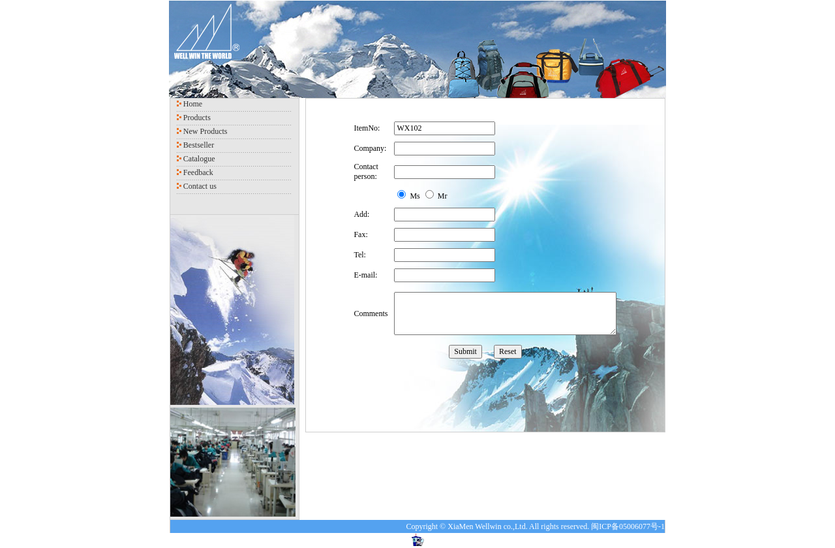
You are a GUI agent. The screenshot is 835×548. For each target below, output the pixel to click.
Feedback (198, 172)
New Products (205, 131)
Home (192, 103)
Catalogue (199, 158)
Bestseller (198, 145)
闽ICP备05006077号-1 (628, 526)
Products (197, 117)
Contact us (200, 186)
